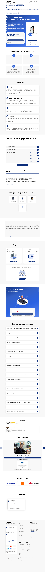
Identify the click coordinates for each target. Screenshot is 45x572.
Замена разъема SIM (12, 235)
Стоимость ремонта (22, 522)
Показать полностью (9, 184)
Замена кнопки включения (12, 234)
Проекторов (28, 546)
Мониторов (21, 551)
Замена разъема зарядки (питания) (24, 236)
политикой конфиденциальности (28, 315)
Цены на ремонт (32, 40)
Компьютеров (21, 549)
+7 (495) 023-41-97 (33, 1)
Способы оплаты (22, 535)
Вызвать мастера (22, 457)
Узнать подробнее (13, 261)
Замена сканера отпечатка (14, 236)
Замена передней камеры (27, 234)
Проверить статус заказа (10, 5)
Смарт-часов (28, 551)
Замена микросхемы (20, 234)
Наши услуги (21, 531)
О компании (8, 9)
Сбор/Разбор (18, 235)
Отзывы (37, 9)
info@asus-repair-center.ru (13, 505)
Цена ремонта (20, 9)
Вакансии (30, 9)
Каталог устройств (14, 9)
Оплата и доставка (25, 9)
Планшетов (28, 547)
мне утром (32, 2)
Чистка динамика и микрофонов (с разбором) (27, 235)
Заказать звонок (20, 5)
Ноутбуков (28, 544)
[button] (44, 448)
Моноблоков (21, 547)
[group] (11, 484)
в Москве (14, 2)
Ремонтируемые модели (23, 529)
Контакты (34, 9)
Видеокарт (21, 546)
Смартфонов (21, 544)
